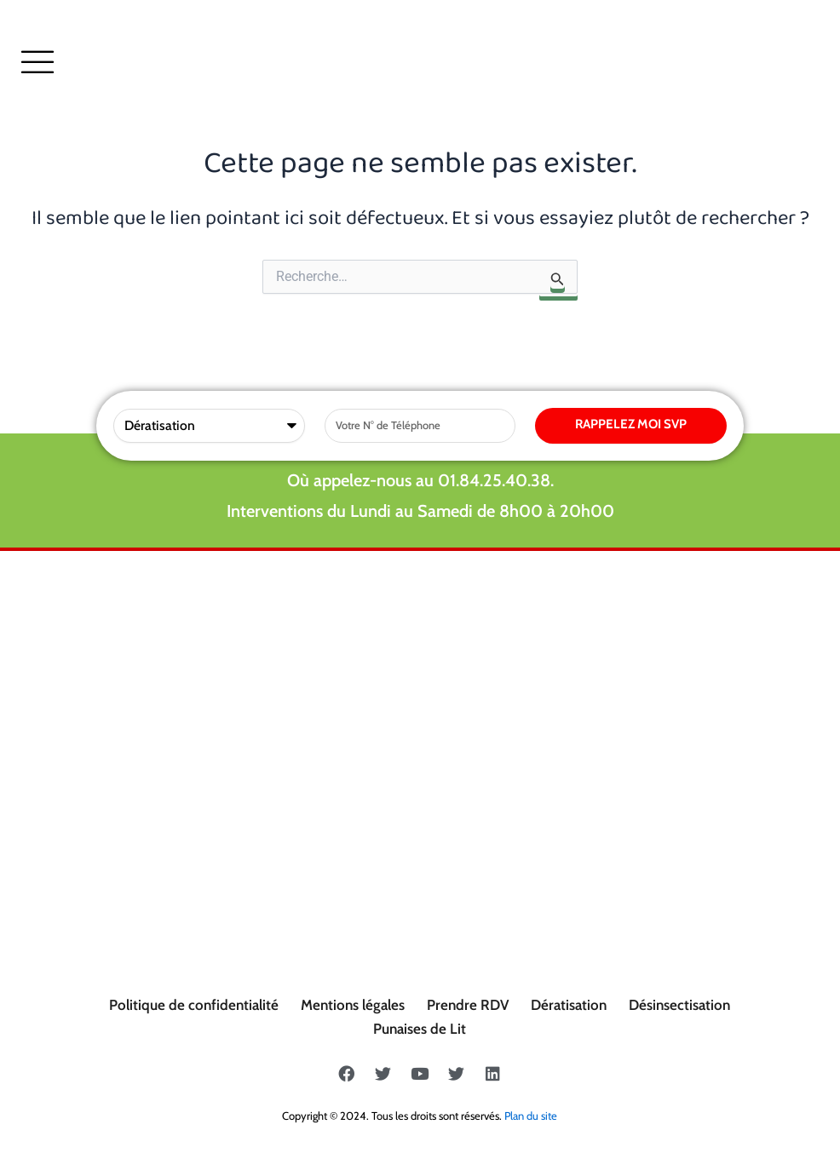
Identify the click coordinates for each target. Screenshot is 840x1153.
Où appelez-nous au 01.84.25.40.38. (420, 480)
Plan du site (530, 1115)
